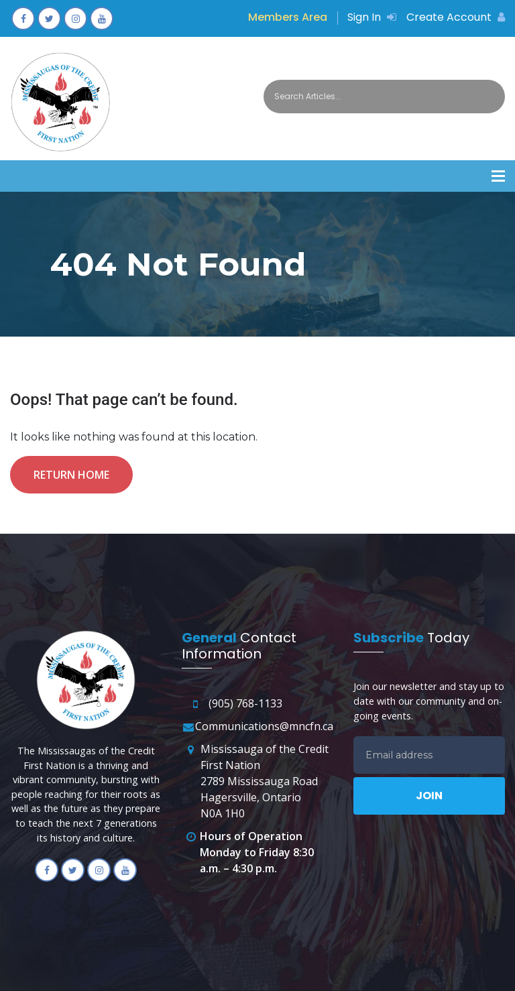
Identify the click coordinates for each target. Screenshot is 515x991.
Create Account (455, 17)
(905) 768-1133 (245, 703)
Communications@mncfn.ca (264, 726)
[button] (498, 176)
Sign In (371, 17)
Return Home (71, 474)
